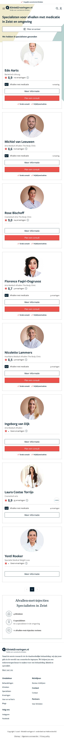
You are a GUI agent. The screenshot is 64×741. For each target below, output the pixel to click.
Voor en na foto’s (8, 699)
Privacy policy (45, 736)
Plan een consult (32, 98)
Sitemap (17, 736)
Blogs (4, 703)
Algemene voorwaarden (30, 736)
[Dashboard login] (61, 8)
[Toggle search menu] (57, 8)
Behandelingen (7, 683)
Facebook (5, 718)
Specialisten (6, 691)
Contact (35, 693)
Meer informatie (32, 91)
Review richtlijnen (38, 683)
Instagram (6, 714)
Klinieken (5, 687)
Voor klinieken (37, 704)
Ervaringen (6, 695)
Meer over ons (7, 670)
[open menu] (3, 8)
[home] (19, 8)
